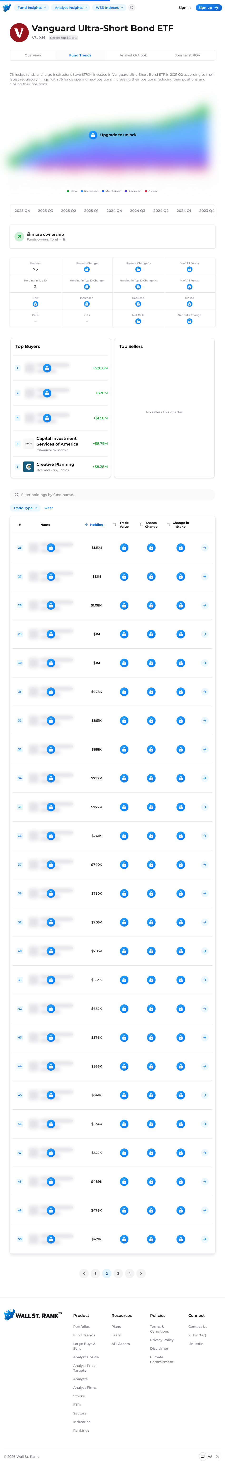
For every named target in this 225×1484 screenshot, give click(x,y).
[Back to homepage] (7, 8)
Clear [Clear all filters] (48, 508)
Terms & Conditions (159, 1329)
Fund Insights (32, 7)
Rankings (81, 1430)
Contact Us (197, 1326)
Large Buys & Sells (84, 1346)
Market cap (63, 38)
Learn (116, 1335)
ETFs (77, 1405)
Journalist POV (187, 55)
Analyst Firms (85, 1387)
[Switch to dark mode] (217, 1456)
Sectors (79, 1413)
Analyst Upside (86, 1357)
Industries (81, 1422)
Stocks (79, 1396)
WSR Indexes (109, 7)
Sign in (185, 7)
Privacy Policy (162, 1340)
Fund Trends (80, 55)
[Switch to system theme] (202, 1456)
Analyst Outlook (133, 55)
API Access (121, 1344)
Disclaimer (159, 1348)
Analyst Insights (71, 7)
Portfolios (81, 1326)
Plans (116, 1326)
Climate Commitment (162, 1359)
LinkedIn (196, 1344)
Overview (33, 55)
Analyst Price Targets (84, 1368)
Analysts (80, 1379)
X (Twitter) (197, 1335)
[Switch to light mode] (210, 1456)
